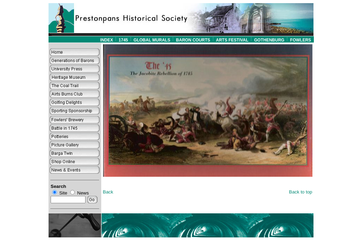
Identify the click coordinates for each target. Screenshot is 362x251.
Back (108, 192)
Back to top (300, 192)
